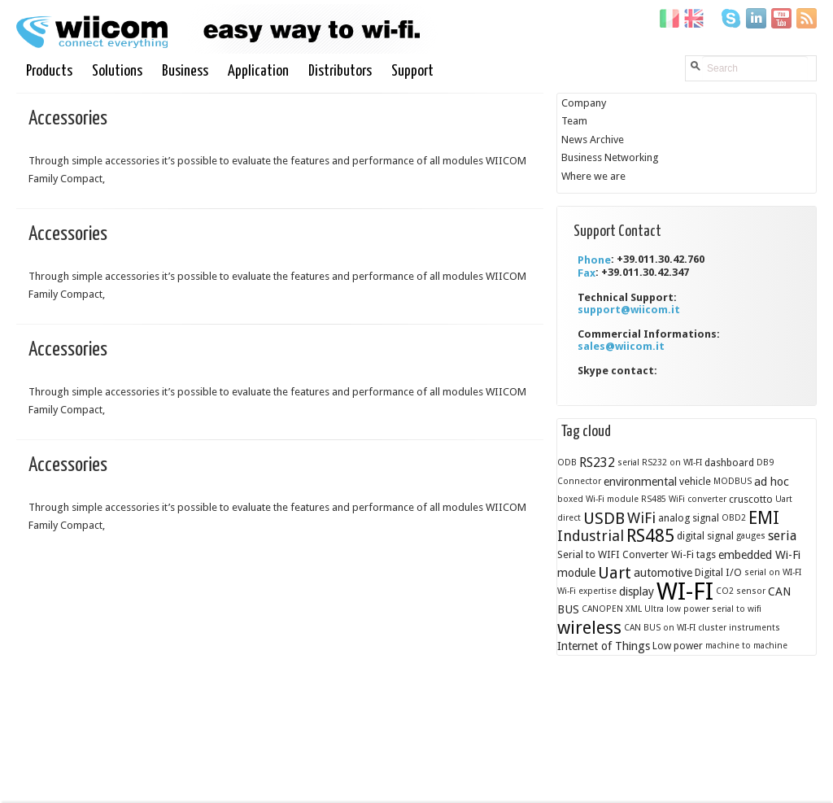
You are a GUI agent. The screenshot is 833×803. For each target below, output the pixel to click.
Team (574, 121)
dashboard (729, 462)
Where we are (593, 175)
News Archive (592, 139)
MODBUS (732, 480)
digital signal (705, 536)
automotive (663, 572)
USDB (604, 517)
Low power (677, 645)
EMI (763, 517)
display (636, 590)
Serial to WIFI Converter (613, 554)
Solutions (118, 71)
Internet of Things (603, 645)
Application (259, 71)
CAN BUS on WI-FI (660, 627)
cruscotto (751, 499)
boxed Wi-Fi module (598, 499)
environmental (640, 480)
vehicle (695, 480)
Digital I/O (718, 572)
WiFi (641, 517)
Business (186, 71)
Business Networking (610, 157)
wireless (589, 627)
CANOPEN (602, 609)
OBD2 (734, 517)
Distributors (340, 71)
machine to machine (746, 645)
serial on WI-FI (772, 572)
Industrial (590, 535)
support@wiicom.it (629, 309)
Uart (614, 573)
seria (782, 535)
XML (634, 609)
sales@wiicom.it (621, 346)
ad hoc (771, 480)
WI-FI (684, 590)
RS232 (597, 462)
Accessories (67, 119)
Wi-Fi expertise (587, 590)
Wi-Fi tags (693, 554)
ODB (567, 462)
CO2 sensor (740, 590)
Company (583, 102)
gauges (750, 535)
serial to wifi (736, 609)
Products (50, 71)
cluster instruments (739, 627)
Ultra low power (676, 609)
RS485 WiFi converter (683, 499)
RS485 (650, 536)
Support (413, 71)
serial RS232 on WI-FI (659, 462)
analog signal (688, 517)
